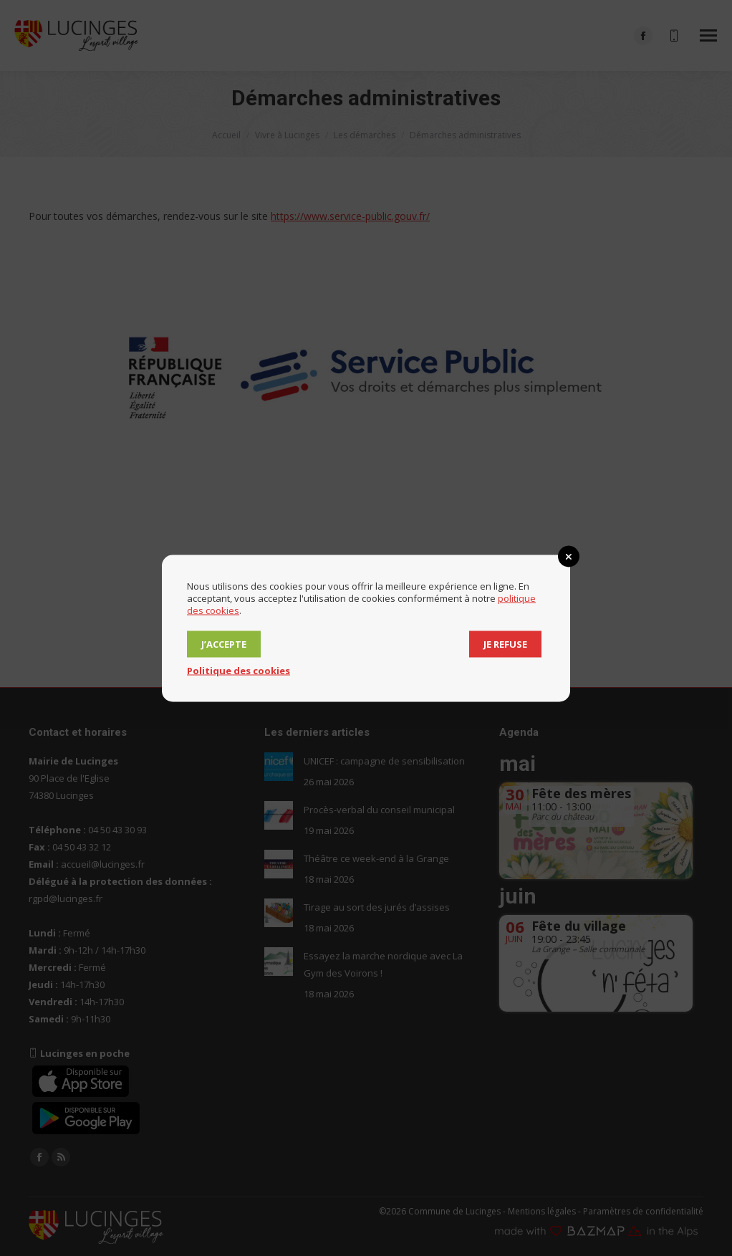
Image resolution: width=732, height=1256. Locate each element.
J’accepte (223, 643)
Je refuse (505, 643)
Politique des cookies (238, 669)
